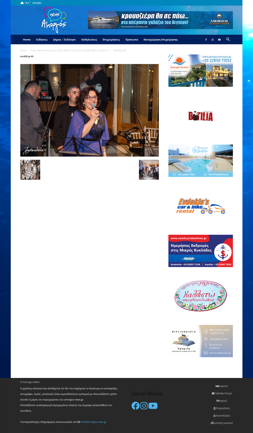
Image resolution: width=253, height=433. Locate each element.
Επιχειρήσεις (111, 39)
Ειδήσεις (42, 39)
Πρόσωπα (131, 39)
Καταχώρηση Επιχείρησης (161, 39)
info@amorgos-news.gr (93, 422)
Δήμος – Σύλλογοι (64, 39)
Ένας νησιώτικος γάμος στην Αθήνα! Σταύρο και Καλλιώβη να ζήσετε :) (70, 50)
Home (27, 39)
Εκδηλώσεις (89, 39)
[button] (228, 40)
